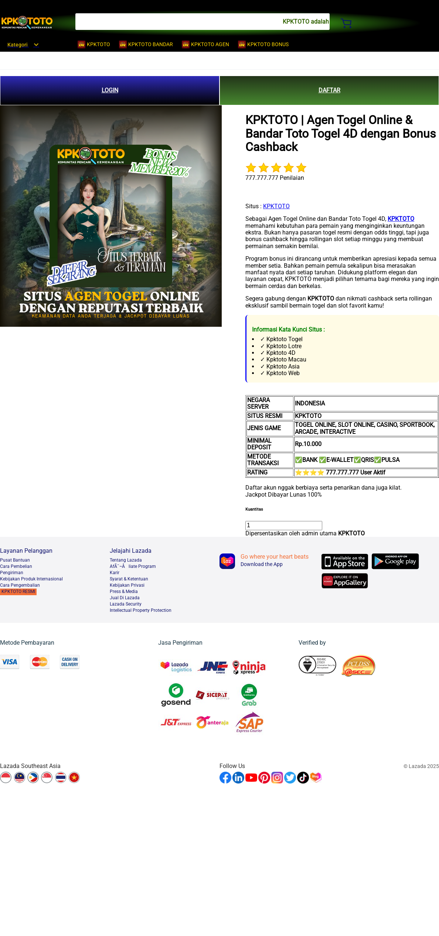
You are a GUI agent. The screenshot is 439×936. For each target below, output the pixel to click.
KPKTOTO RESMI (18, 591)
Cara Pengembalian (20, 585)
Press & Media (124, 591)
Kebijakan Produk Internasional (31, 579)
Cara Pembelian (16, 566)
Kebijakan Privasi (127, 585)
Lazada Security (126, 604)
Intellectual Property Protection (140, 610)
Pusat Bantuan (15, 560)
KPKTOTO (276, 206)
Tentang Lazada (126, 560)
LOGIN (110, 90)
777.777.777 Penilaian (274, 177)
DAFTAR (329, 90)
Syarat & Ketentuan (129, 579)
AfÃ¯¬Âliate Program (133, 566)
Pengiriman (11, 572)
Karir (114, 572)
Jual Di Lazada (125, 597)
